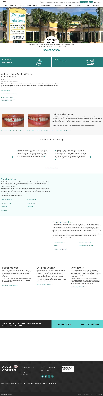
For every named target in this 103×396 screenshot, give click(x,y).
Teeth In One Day (6, 203)
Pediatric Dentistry (32, 5)
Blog (88, 5)
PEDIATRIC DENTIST (7, 62)
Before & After (47, 383)
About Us (7, 383)
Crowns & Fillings (32, 203)
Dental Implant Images (19, 130)
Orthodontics (57, 5)
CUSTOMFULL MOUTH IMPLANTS (60, 60)
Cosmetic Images (6, 130)
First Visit (56, 245)
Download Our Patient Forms (9, 94)
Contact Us (96, 5)
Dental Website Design (83, 394)
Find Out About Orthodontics (78, 286)
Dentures (4, 206)
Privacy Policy (93, 394)
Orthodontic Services (85, 242)
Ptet (62, 222)
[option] (51, 24)
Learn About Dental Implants (10, 285)
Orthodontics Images (65, 130)
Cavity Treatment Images (51, 130)
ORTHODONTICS (6, 59)
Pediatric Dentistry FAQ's (86, 245)
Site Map (100, 394)
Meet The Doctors (6, 90)
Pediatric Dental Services (60, 249)
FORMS (91, 2)
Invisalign (4, 210)
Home (5, 5)
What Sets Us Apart (59, 242)
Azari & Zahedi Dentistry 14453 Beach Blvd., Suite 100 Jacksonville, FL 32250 (8, 99)
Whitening (30, 206)
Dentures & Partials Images (34, 130)
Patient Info (38, 383)
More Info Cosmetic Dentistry (44, 284)
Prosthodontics (29, 383)
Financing (21, 5)
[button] (1, 24)
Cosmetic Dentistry (6, 199)
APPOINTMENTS (84, 2)
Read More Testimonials (51, 168)
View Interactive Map (66, 371)
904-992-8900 (97, 2)
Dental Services (46, 5)
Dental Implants (31, 199)
